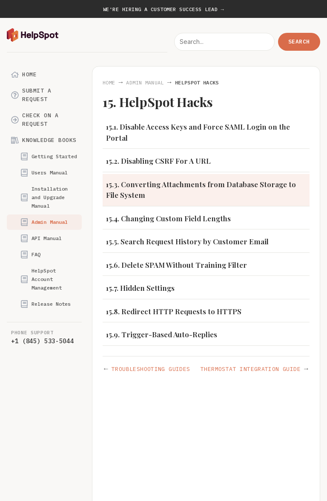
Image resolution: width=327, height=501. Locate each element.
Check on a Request (34, 119)
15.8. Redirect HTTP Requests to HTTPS (173, 311)
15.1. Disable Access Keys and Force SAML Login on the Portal (198, 132)
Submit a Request (31, 95)
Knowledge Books (44, 140)
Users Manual (44, 173)
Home (24, 74)
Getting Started (48, 156)
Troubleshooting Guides (151, 369)
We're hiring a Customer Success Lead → (163, 9)
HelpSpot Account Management (41, 279)
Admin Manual (44, 222)
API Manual (41, 238)
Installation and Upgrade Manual (44, 197)
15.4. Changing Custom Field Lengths (168, 218)
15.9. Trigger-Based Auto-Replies (161, 334)
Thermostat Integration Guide (251, 369)
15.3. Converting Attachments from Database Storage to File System (201, 190)
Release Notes (45, 304)
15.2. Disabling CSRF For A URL (158, 160)
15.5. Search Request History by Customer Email (187, 241)
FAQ (30, 254)
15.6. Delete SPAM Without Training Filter (176, 264)
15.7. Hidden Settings (140, 287)
